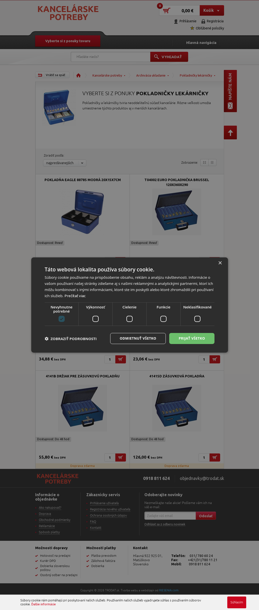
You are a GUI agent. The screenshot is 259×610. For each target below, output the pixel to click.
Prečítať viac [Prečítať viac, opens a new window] (75, 296)
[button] (71, 338)
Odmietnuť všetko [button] (138, 338)
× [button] (220, 263)
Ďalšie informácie (43, 604)
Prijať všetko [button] (192, 338)
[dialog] (129, 305)
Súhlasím (236, 602)
